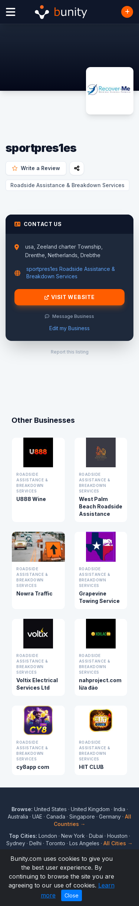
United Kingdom (90, 809)
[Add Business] (127, 12)
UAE (37, 816)
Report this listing (70, 352)
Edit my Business (69, 328)
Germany (110, 816)
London (48, 836)
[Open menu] (10, 12)
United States (50, 809)
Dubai (96, 836)
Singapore (82, 816)
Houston (117, 836)
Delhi (35, 843)
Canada (55, 816)
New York (73, 836)
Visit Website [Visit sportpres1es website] (69, 297)
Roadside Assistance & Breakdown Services (67, 185)
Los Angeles (84, 843)
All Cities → (118, 843)
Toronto (55, 843)
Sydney (15, 843)
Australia (18, 816)
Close (71, 895)
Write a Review (36, 168)
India (119, 809)
